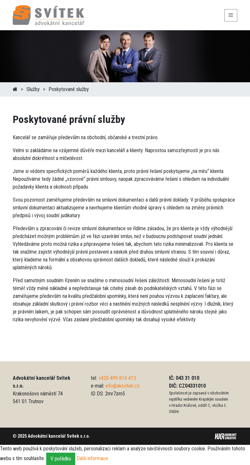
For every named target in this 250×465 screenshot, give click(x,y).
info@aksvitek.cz (122, 386)
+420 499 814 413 (117, 378)
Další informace (92, 458)
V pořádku (60, 459)
